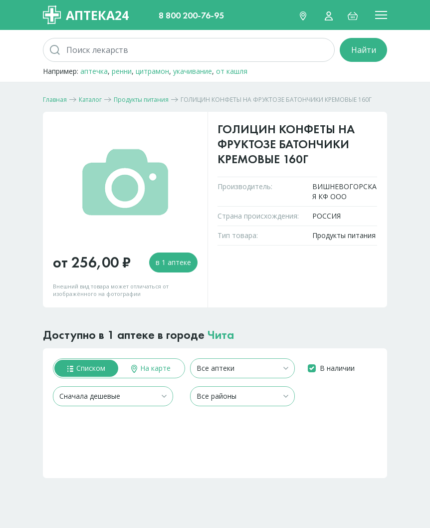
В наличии (337, 368)
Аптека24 (86, 14)
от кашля (231, 71)
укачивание (192, 71)
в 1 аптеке (173, 262)
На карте (151, 368)
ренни (122, 71)
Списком (86, 368)
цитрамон (152, 71)
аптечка (94, 71)
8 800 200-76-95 (191, 15)
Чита (221, 334)
